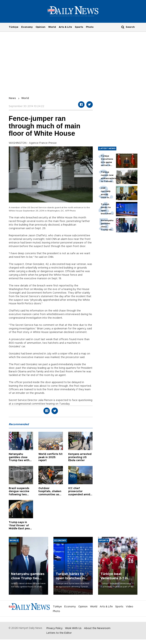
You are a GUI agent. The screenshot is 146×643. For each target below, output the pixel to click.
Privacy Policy (54, 628)
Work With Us (73, 628)
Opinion (40, 27)
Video (129, 606)
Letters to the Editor (59, 633)
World (52, 27)
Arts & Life (65, 27)
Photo (89, 27)
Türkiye (13, 27)
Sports (79, 27)
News (12, 98)
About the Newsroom (97, 628)
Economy (27, 27)
